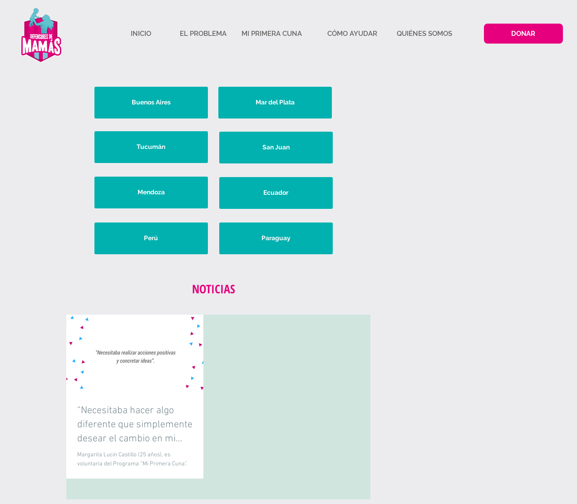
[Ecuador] (276, 193)
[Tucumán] (151, 147)
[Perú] (151, 238)
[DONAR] (523, 34)
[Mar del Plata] (275, 103)
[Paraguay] (276, 238)
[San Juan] (276, 147)
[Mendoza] (151, 192)
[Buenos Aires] (151, 103)
